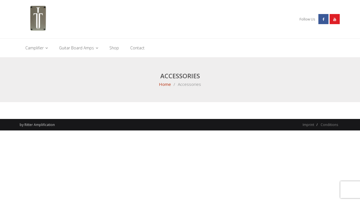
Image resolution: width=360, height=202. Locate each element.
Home (165, 84)
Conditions (329, 124)
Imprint (308, 124)
